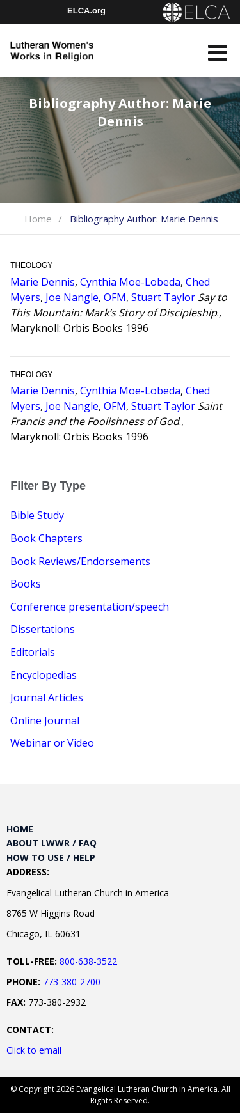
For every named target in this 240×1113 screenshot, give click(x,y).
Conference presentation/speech (89, 607)
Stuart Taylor (163, 297)
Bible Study (37, 515)
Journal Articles (46, 697)
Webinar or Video (52, 743)
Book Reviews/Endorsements (80, 561)
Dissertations (42, 629)
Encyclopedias (43, 675)
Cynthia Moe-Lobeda (130, 282)
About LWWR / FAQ (51, 843)
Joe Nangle (72, 297)
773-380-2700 (71, 982)
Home (38, 218)
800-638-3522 (88, 961)
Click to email (33, 1050)
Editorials (32, 652)
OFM (115, 297)
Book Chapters (46, 538)
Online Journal (44, 720)
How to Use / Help (50, 858)
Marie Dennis (42, 282)
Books (25, 584)
